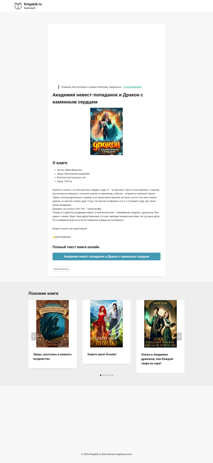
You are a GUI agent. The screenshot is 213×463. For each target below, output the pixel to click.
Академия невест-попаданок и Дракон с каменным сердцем (106, 256)
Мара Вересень (61, 269)
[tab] (100, 375)
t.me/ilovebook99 (132, 87)
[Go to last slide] (34, 336)
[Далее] (179, 336)
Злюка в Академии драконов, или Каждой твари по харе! (157, 359)
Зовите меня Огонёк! (101, 354)
